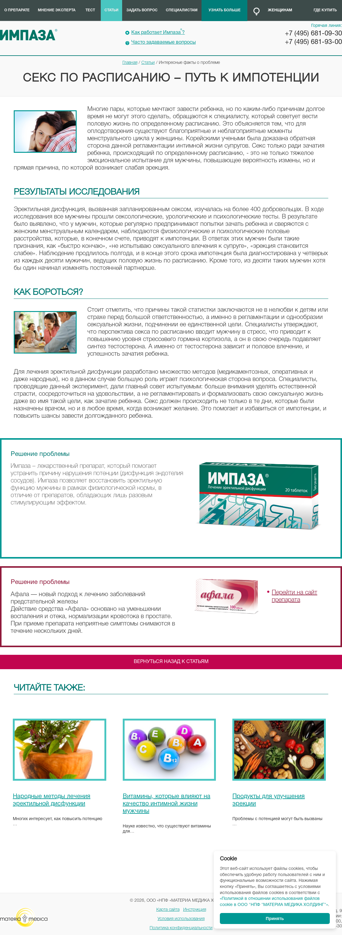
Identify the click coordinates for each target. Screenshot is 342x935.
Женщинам (280, 10)
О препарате (17, 10)
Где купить (325, 10)
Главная (129, 63)
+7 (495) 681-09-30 (313, 34)
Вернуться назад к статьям (171, 662)
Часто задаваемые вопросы (163, 42)
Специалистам (182, 10)
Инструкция (194, 910)
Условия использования (181, 919)
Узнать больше (225, 10)
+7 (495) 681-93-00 (313, 42)
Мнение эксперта (56, 10)
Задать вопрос (142, 10)
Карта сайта (168, 910)
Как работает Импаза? (158, 32)
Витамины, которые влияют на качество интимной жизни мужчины (166, 804)
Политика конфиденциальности (181, 928)
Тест (90, 10)
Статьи (111, 10)
